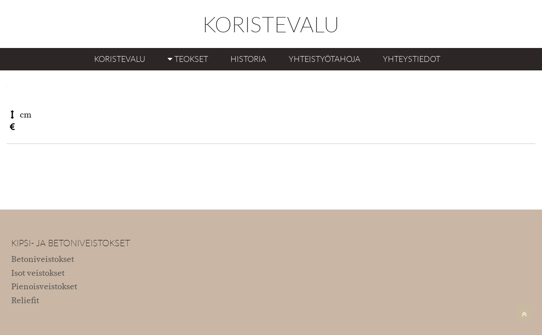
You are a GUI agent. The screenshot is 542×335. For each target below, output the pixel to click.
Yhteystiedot (411, 58)
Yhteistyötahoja (324, 58)
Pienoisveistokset (44, 286)
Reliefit (25, 300)
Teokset (191, 58)
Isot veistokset (38, 273)
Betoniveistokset (42, 259)
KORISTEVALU (271, 24)
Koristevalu (119, 58)
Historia (248, 58)
